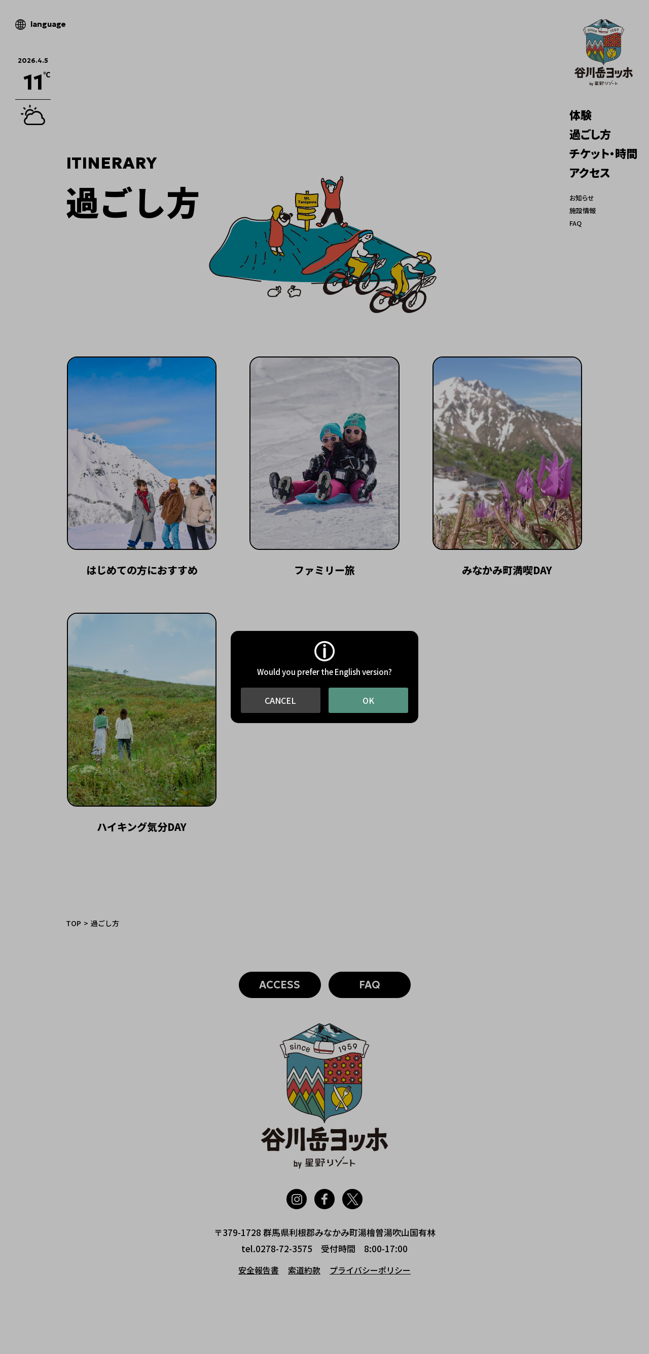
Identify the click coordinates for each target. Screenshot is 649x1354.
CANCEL (280, 700)
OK (368, 700)
